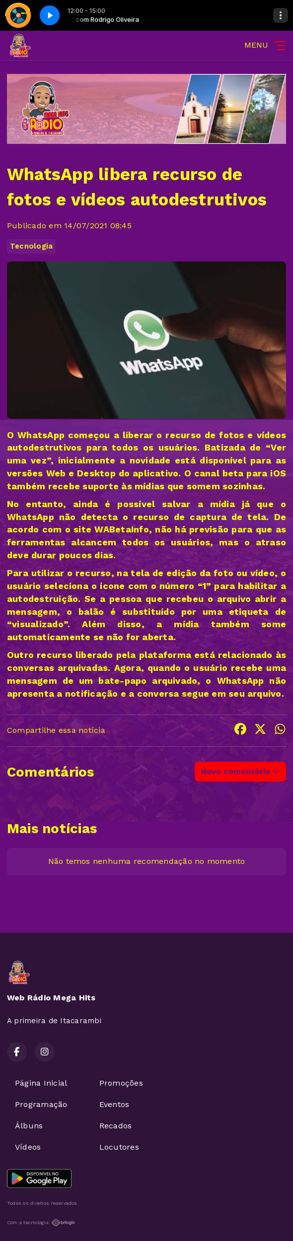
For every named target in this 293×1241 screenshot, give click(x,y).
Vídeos (28, 1147)
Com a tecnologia (41, 1222)
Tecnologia (31, 246)
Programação (41, 1104)
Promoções (121, 1083)
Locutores (119, 1147)
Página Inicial (41, 1083)
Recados (115, 1125)
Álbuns (29, 1125)
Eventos (114, 1104)
